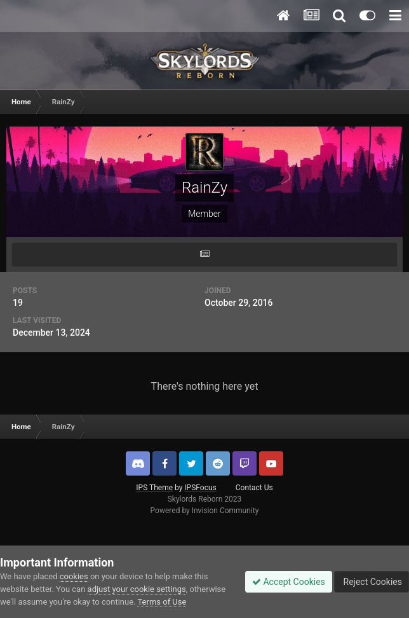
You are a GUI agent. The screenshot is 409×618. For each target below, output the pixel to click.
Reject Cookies (371, 582)
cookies (74, 576)
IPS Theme (154, 487)
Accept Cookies (288, 582)
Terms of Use (161, 602)
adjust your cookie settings (137, 589)
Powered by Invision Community (205, 510)
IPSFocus (200, 487)
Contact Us (254, 487)
